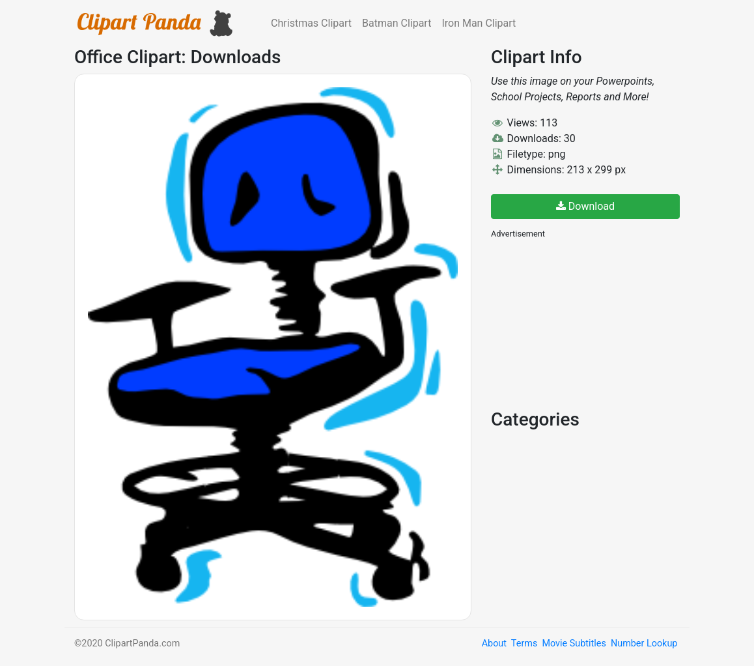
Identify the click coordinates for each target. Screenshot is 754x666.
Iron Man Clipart (478, 23)
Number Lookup (644, 643)
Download (585, 206)
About (494, 643)
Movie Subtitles (574, 643)
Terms (524, 643)
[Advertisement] (588, 322)
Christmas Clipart (311, 23)
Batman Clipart (396, 23)
